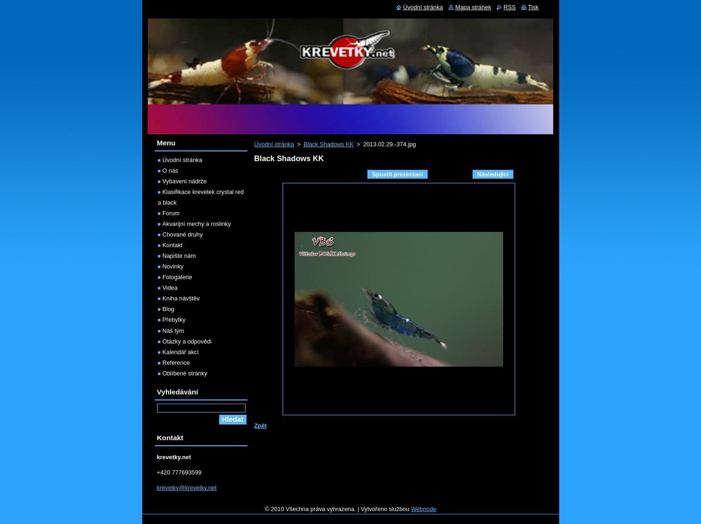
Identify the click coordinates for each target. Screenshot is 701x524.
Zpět (260, 425)
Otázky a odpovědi (187, 341)
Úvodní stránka (274, 144)
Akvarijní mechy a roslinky (197, 223)
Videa (170, 287)
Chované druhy (183, 234)
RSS (510, 7)
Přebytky (174, 319)
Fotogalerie (177, 277)
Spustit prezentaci (397, 174)
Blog (169, 309)
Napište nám (179, 255)
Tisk (533, 7)
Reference (176, 362)
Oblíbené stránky (185, 373)
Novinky (173, 266)
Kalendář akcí (181, 352)
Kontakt (173, 245)
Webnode (423, 508)
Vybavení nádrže (185, 181)
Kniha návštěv (181, 298)
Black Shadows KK (328, 144)
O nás (170, 170)
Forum (171, 213)
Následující (493, 174)
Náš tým (173, 330)
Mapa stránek (473, 7)
